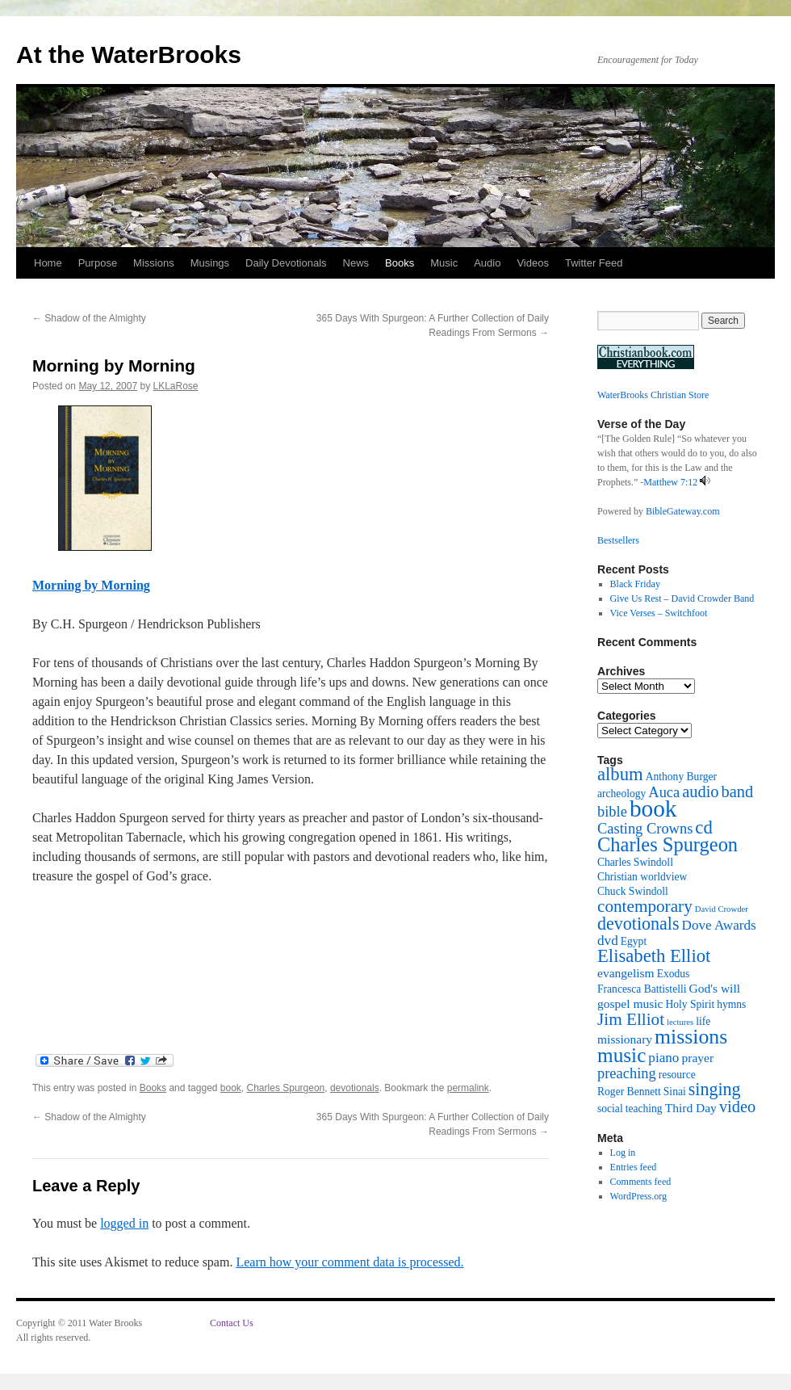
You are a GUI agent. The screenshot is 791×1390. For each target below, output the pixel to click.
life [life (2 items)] (703, 1021)
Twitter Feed (594, 263)
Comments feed (641, 1181)
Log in (623, 1152)
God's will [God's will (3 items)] (714, 988)
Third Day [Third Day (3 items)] (691, 1108)
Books (399, 263)
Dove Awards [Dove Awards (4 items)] (719, 925)
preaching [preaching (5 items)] (626, 1073)
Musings (209, 263)
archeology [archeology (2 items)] (621, 793)
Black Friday (635, 584)
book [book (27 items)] (653, 808)
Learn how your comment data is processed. (349, 1262)
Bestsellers (618, 540)
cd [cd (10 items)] (703, 827)
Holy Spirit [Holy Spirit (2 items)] (689, 1004)
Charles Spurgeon (286, 1088)
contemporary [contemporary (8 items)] (645, 906)
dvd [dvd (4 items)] (607, 940)
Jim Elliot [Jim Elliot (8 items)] (630, 1019)
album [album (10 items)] (620, 774)
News (356, 263)
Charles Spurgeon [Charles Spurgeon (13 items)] (667, 844)
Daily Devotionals (285, 263)
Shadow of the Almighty (89, 318)
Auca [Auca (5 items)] (664, 792)
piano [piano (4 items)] (663, 1057)
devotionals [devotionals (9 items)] (638, 923)
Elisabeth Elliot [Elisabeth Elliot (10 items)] (653, 956)
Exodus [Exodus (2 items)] (673, 974)
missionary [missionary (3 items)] (624, 1039)
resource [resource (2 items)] (677, 1075)
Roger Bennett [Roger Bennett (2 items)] (629, 1092)
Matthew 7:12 (670, 482)
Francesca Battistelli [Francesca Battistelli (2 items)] (641, 989)
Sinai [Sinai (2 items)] (674, 1092)
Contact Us (231, 1323)
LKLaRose (175, 386)
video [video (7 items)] (737, 1106)
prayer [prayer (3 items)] (697, 1058)
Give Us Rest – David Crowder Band (682, 598)
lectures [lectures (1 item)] (680, 1022)
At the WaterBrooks (128, 54)
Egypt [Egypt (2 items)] (634, 941)
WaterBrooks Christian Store (653, 395)
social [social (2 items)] (610, 1108)
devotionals (354, 1088)
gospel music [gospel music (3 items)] (630, 1003)
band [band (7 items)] (738, 791)
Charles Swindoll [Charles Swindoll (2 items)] (635, 862)
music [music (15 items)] (621, 1055)
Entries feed (633, 1167)
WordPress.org (638, 1196)
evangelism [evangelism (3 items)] (626, 973)
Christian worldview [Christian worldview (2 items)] (642, 877)
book (230, 1088)
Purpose (97, 263)
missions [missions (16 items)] (691, 1036)
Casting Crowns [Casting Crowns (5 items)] (645, 829)
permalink (468, 1088)
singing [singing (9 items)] (714, 1089)
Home (48, 263)
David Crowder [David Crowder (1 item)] (721, 909)
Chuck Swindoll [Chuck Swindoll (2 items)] (632, 891)
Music (444, 263)
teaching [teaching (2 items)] (644, 1108)
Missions (153, 263)
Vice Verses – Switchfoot (659, 613)
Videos (533, 263)
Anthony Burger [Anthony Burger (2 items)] (681, 777)
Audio (487, 263)
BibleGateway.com (683, 511)
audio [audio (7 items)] (700, 791)
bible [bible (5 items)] (612, 812)
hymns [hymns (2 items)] (731, 1004)
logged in (124, 1223)
